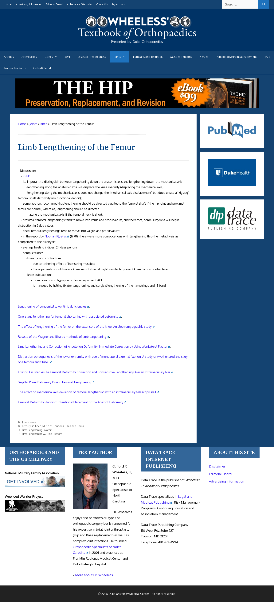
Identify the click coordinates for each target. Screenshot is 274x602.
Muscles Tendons (181, 57)
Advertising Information (28, 4)
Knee (33, 422)
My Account (118, 4)
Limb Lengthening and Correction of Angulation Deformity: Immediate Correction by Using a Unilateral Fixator (94, 346)
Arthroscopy (29, 57)
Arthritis (9, 57)
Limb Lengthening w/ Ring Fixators (42, 433)
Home (8, 4)
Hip (32, 426)
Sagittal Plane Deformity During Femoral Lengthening (56, 382)
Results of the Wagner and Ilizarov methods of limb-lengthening (63, 337)
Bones (53, 56)
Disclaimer (217, 466)
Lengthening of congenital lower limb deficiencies (53, 306)
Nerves (204, 57)
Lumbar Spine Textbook (148, 57)
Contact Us (102, 4)
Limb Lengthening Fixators (37, 430)
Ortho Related (46, 68)
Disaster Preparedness (92, 57)
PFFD (26, 176)
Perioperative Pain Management (236, 57)
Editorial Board (54, 4)
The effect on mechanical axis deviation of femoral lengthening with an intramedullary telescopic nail (88, 392)
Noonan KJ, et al (57, 236)
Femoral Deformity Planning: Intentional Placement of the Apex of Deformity (72, 402)
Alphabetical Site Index (79, 4)
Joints (121, 56)
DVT (67, 57)
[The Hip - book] (137, 107)
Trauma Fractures (15, 68)
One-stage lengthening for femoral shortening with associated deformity (69, 316)
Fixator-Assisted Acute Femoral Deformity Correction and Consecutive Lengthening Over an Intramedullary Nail (95, 372)
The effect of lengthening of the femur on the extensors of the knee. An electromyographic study (86, 326)
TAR (267, 57)
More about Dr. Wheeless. (94, 575)
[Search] (263, 4)
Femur (25, 426)
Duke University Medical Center (129, 594)
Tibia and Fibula (74, 426)
